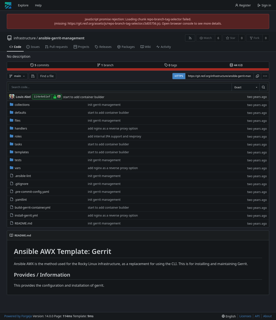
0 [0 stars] (242, 38)
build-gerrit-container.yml (30, 207)
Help (38, 5)
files (15, 120)
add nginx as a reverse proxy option (113, 128)
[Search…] (263, 87)
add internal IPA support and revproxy (114, 136)
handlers (18, 128)
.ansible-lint (20, 176)
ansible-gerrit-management (61, 38)
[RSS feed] (190, 37)
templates (19, 152)
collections (20, 105)
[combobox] (245, 87)
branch (105, 65)
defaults (18, 113)
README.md (21, 223)
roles (16, 136)
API (257, 316)
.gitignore (19, 184)
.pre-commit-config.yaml (29, 192)
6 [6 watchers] (218, 38)
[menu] (265, 76)
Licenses (245, 316)
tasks (16, 144)
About (267, 316)
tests (15, 160)
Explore (23, 5)
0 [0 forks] (266, 38)
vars (15, 168)
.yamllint (18, 200)
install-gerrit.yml (24, 215)
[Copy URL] (257, 76)
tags (170, 65)
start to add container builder (83, 97)
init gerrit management (104, 105)
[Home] (8, 5)
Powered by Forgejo (18, 316)
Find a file (47, 76)
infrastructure (25, 38)
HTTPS (179, 76)
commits (39, 65)
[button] (33, 76)
